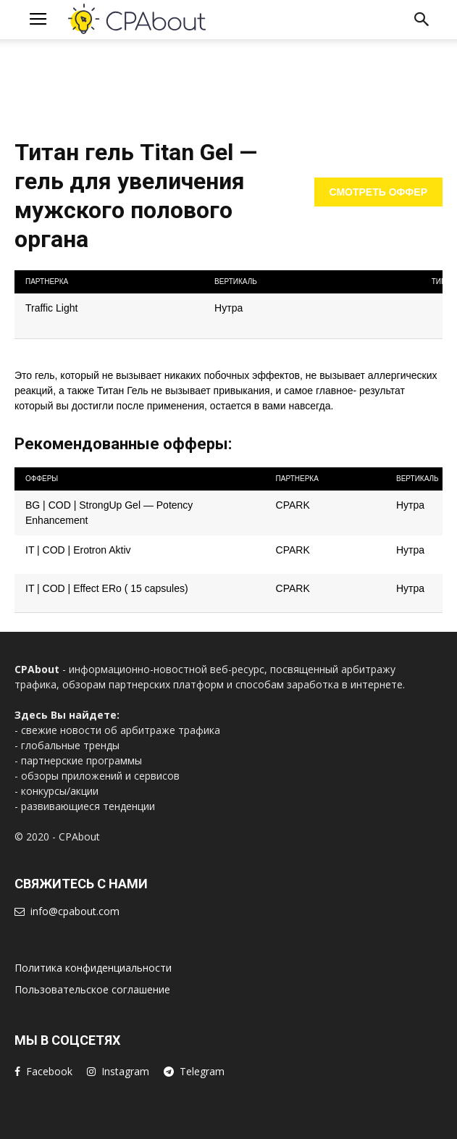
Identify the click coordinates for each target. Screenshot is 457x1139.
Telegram (202, 1071)
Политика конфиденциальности (93, 968)
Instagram (125, 1071)
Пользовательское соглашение (92, 989)
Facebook (49, 1071)
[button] (422, 19)
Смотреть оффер (379, 192)
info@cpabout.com (75, 911)
